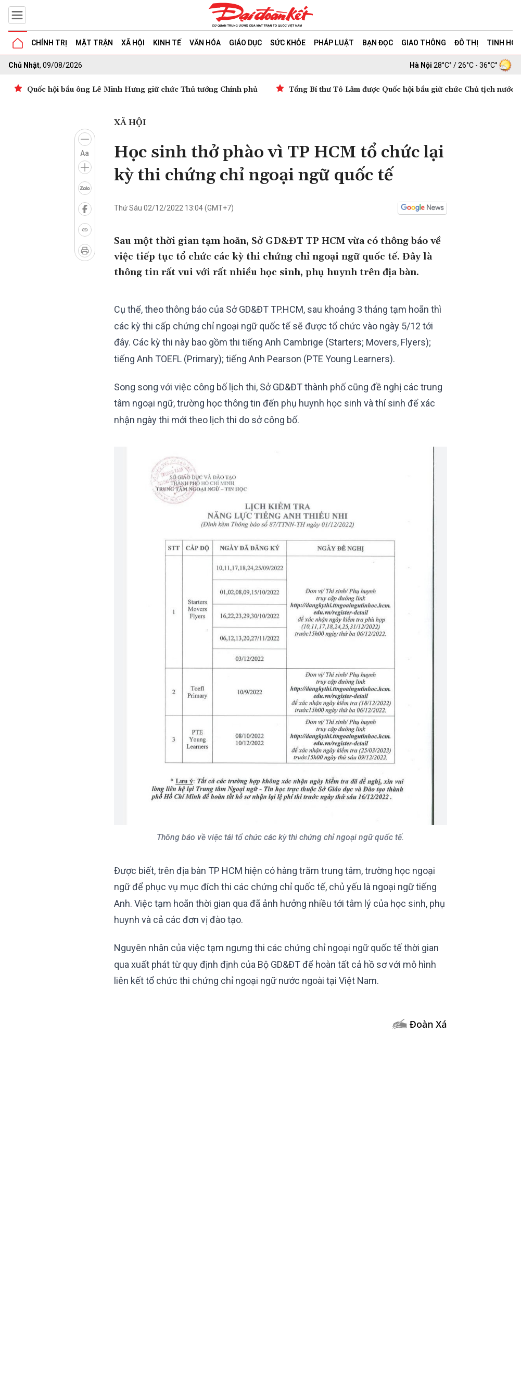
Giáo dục (245, 43)
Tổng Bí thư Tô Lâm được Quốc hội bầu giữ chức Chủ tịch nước (402, 89)
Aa (84, 153)
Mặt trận (94, 43)
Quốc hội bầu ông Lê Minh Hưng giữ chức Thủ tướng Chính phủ (142, 89)
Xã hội (133, 43)
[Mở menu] (17, 15)
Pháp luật (334, 43)
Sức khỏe (288, 43)
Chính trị (49, 43)
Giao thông (423, 43)
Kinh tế (167, 43)
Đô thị (466, 43)
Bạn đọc (377, 43)
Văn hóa (205, 43)
